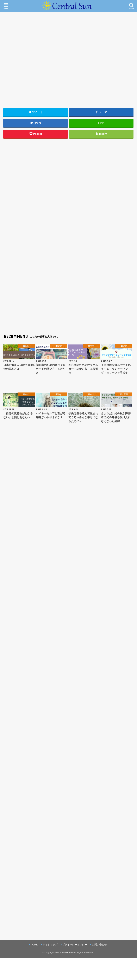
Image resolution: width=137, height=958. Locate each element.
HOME (34, 944)
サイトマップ (50, 944)
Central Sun (66, 952)
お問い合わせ (99, 944)
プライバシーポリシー (74, 944)
